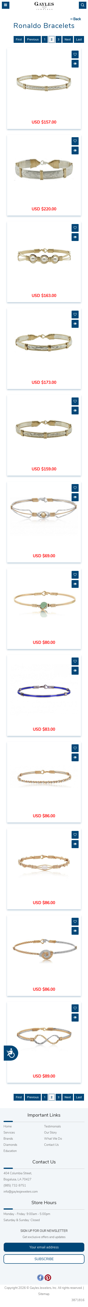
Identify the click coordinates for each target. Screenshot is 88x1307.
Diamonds (10, 1145)
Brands (8, 1139)
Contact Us (51, 1145)
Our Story (50, 1133)
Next (68, 39)
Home (8, 1126)
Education (10, 1151)
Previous (33, 39)
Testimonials (52, 1126)
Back (75, 19)
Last (79, 39)
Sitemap (43, 1294)
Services (9, 1133)
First (19, 39)
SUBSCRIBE (44, 1259)
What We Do (53, 1139)
